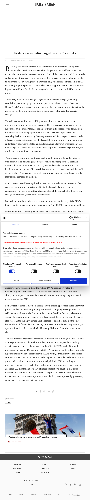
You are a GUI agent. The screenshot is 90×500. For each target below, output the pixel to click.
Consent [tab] (15, 225)
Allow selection (45, 281)
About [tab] (74, 225)
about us (33, 494)
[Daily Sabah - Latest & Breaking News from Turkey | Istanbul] (45, 4)
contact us (47, 494)
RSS (59, 494)
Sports (17, 473)
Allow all (73, 281)
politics (8, 402)
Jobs (10, 494)
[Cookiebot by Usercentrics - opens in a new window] (71, 218)
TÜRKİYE (45, 464)
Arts (73, 468)
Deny (16, 281)
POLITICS (17, 464)
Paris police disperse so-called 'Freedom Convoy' (33, 437)
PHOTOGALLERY (17, 441)
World (73, 464)
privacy (21, 494)
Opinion (45, 473)
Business (17, 468)
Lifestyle (45, 468)
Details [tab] (45, 225)
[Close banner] (86, 218)
